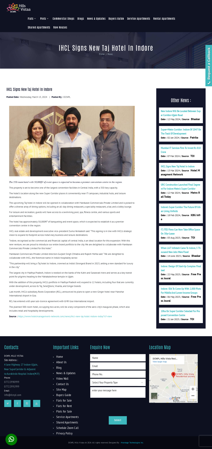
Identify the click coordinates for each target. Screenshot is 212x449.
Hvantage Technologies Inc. (132, 442)
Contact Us (62, 384)
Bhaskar (195, 119)
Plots (43, 19)
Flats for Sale (63, 400)
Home (102, 54)
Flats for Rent (63, 406)
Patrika (194, 137)
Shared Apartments (39, 27)
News (110, 54)
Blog (58, 367)
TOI (192, 156)
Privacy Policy (63, 433)
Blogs (80, 19)
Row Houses (60, 27)
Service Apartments (138, 19)
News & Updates (96, 19)
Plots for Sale (63, 411)
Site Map (61, 389)
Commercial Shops (63, 19)
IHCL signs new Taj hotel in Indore (177, 166)
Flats (30, 19)
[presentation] (112, 406)
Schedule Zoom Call (67, 428)
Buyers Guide (116, 19)
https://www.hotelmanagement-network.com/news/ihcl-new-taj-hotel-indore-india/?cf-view (65, 316)
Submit (117, 420)
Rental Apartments (164, 19)
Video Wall (62, 378)
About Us (61, 362)
